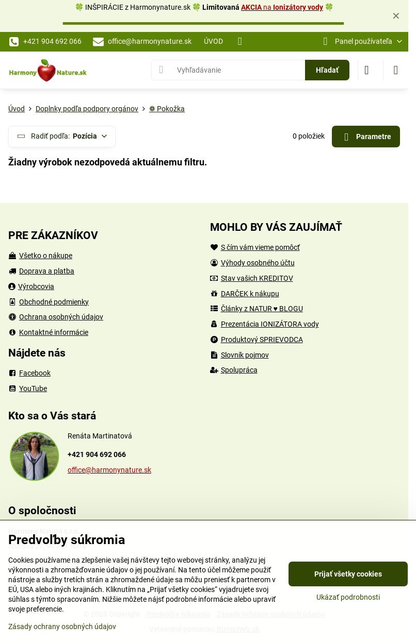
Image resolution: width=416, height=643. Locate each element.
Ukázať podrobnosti (348, 597)
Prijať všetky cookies (348, 574)
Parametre (366, 137)
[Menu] (395, 70)
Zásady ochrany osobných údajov (62, 626)
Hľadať (327, 70)
